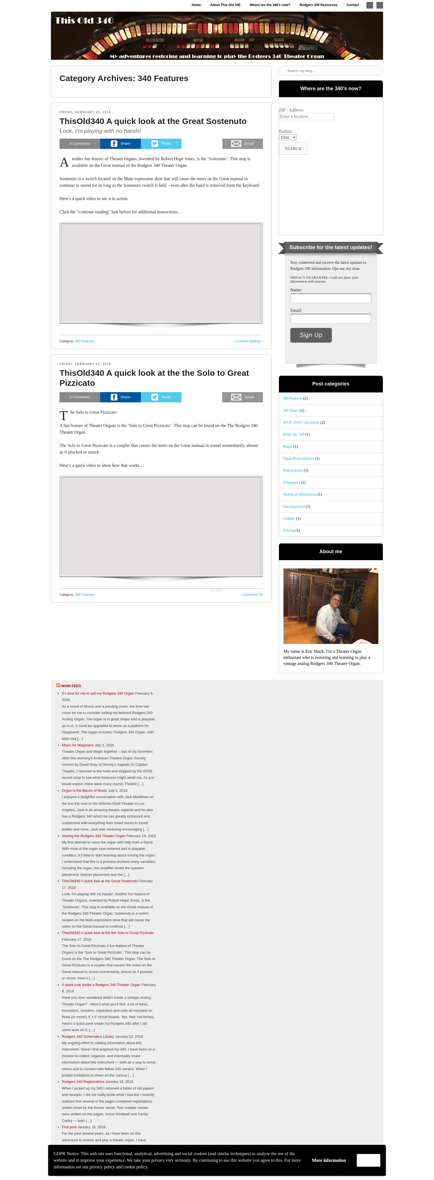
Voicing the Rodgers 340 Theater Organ (94, 836)
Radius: (286, 131)
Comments (79, 143)
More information (329, 1160)
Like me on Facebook (379, 5)
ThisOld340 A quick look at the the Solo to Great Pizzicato (108, 933)
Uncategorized (294, 506)
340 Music (291, 410)
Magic (287, 446)
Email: (296, 310)
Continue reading (249, 341)
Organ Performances (298, 458)
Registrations (293, 470)
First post (69, 1127)
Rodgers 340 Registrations (83, 1082)
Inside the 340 (293, 434)
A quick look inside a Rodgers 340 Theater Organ (101, 985)
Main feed (71, 686)
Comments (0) (252, 595)
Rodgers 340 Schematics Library (88, 1036)
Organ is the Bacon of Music (84, 790)
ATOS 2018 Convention (301, 422)
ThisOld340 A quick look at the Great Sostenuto (153, 121)
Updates (289, 518)
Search (283, 70)
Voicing (288, 530)
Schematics (291, 482)
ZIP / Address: (291, 110)
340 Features (84, 341)
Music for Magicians (78, 745)
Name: (296, 290)
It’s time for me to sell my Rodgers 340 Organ (98, 693)
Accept (368, 1160)
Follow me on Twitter (369, 5)
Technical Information (299, 494)
